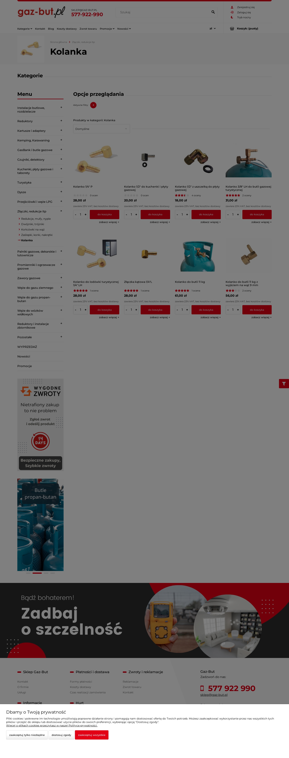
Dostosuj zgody (61, 734)
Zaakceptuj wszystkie (91, 734)
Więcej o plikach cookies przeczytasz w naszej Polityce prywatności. (51, 725)
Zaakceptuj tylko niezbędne (27, 734)
